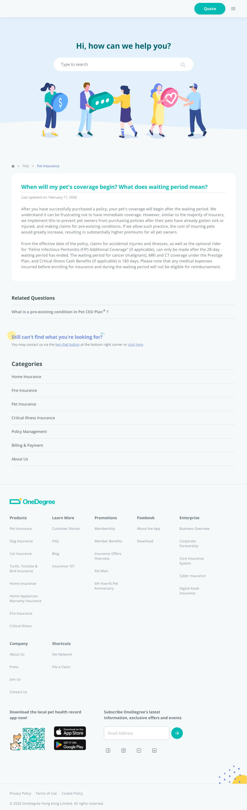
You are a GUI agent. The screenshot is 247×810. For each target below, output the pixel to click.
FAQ (25, 166)
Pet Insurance (48, 166)
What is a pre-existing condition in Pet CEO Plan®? (60, 311)
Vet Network (62, 654)
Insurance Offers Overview (108, 556)
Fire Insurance (21, 613)
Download (145, 541)
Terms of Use (46, 793)
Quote (210, 8)
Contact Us (18, 692)
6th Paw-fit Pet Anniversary (106, 586)
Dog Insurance (21, 541)
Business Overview (194, 528)
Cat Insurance (21, 553)
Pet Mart (101, 571)
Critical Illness (21, 626)
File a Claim (61, 667)
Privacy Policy (20, 793)
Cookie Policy (72, 793)
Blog (55, 553)
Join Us (15, 679)
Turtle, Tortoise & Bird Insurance (24, 568)
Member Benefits (108, 541)
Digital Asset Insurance (189, 591)
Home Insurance (23, 583)
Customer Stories (66, 528)
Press (14, 667)
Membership (105, 528)
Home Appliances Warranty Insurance (25, 598)
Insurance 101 (63, 566)
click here (135, 344)
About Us (17, 654)
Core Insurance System (191, 561)
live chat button (67, 344)
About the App (148, 528)
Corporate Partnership (188, 543)
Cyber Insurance (192, 576)
